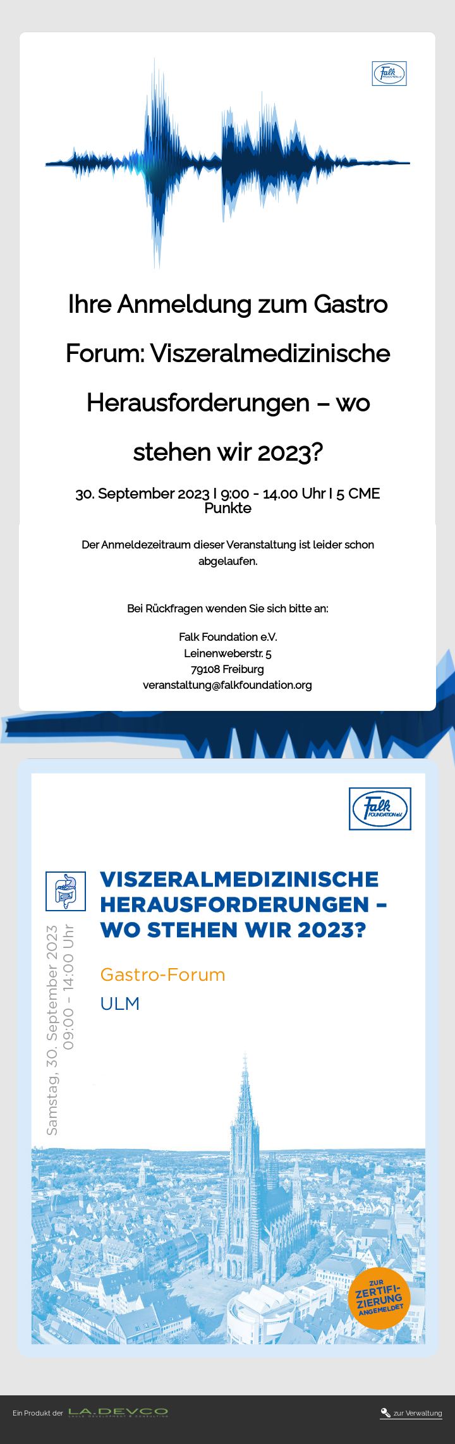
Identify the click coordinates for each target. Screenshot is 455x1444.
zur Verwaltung (411, 1413)
